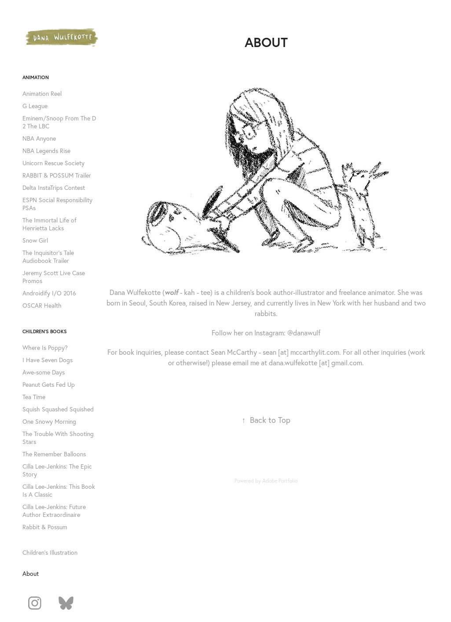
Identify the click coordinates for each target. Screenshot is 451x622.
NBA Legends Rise (46, 151)
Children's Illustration (49, 553)
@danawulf (303, 332)
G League (35, 106)
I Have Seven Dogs (47, 360)
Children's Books (44, 331)
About (30, 574)
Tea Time (33, 397)
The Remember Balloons (54, 454)
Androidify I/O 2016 (49, 293)
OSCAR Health (42, 305)
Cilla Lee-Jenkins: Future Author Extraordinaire (54, 511)
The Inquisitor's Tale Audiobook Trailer (48, 257)
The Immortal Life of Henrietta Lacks (49, 224)
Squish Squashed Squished (58, 409)
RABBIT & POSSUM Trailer (56, 175)
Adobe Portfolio (279, 480)
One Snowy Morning (49, 422)
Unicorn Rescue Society (53, 163)
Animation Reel (42, 94)
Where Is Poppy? (45, 348)
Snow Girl (35, 240)
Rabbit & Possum (44, 527)
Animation (35, 77)
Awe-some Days (43, 372)
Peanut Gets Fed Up (48, 385)
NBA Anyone (39, 138)
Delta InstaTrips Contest (53, 188)
